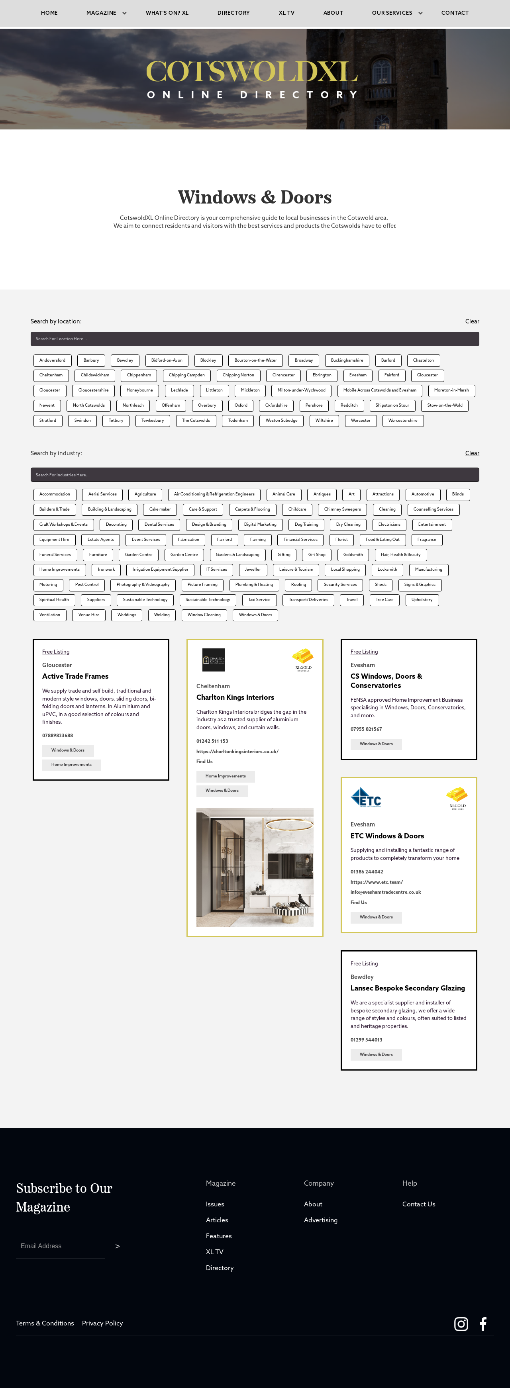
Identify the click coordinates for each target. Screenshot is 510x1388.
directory (234, 13)
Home (49, 13)
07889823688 (57, 736)
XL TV (215, 1252)
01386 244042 (367, 872)
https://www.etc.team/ (377, 882)
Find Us (204, 762)
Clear (472, 322)
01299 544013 (366, 1040)
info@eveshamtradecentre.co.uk (386, 892)
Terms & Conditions (45, 1324)
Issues (215, 1205)
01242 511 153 (212, 741)
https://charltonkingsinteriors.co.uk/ (237, 752)
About (334, 13)
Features (219, 1236)
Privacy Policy (102, 1324)
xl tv (287, 13)
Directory (220, 1268)
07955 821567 (366, 729)
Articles (217, 1221)
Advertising (321, 1221)
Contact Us (418, 1205)
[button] (102, 13)
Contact (455, 13)
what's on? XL (167, 13)
